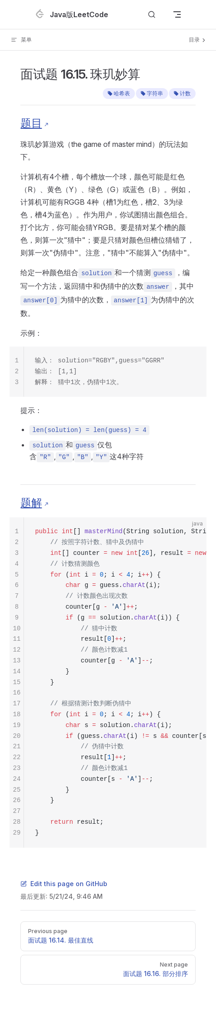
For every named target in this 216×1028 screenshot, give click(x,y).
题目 (31, 123)
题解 (31, 502)
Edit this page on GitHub (63, 883)
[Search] (152, 14)
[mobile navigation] (177, 14)
